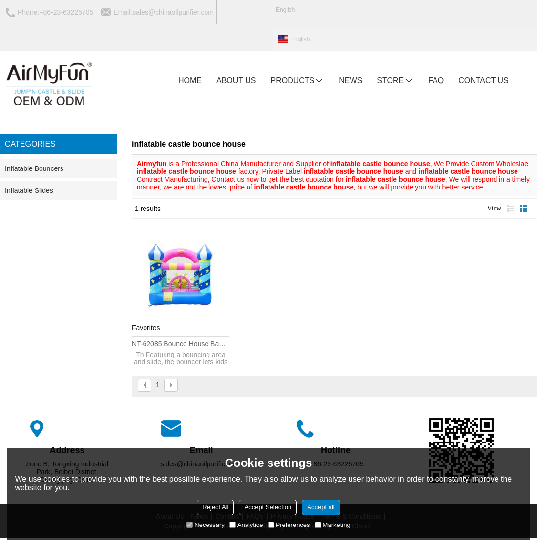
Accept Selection (267, 507)
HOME (190, 80)
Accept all (320, 507)
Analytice (246, 524)
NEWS (350, 80)
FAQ (436, 80)
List (510, 208)
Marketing (333, 524)
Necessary (205, 524)
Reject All (215, 507)
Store (395, 80)
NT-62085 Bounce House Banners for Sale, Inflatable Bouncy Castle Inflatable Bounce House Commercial (180, 344)
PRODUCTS (298, 80)
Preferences (289, 524)
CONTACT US (483, 80)
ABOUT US (236, 80)
